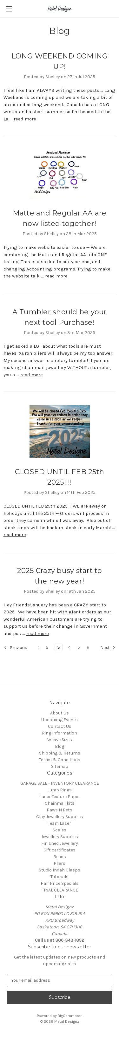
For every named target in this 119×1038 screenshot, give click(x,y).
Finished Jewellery (59, 843)
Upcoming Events (59, 719)
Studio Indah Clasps (59, 870)
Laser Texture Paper (59, 796)
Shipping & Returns (59, 753)
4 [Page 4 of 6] (69, 647)
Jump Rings (60, 790)
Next (108, 648)
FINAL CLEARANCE (59, 890)
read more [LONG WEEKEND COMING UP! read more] (25, 119)
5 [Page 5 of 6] (78, 647)
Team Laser (59, 823)
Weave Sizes (59, 739)
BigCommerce (70, 1016)
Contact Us (59, 726)
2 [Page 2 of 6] (47, 647)
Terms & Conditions (59, 759)
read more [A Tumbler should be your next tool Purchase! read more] (31, 375)
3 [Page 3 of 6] (58, 647)
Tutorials (59, 876)
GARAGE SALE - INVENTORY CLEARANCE (59, 783)
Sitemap (59, 766)
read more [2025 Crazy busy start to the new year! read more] (37, 633)
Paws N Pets (59, 810)
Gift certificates (59, 850)
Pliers (59, 863)
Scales (59, 830)
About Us (59, 713)
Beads (59, 856)
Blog (59, 746)
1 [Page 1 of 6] (38, 647)
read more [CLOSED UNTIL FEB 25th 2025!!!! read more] (14, 534)
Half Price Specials (60, 883)
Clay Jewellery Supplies (59, 816)
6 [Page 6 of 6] (88, 647)
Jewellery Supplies (59, 836)
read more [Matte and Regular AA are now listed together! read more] (56, 276)
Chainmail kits (60, 803)
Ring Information (59, 733)
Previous (15, 648)
